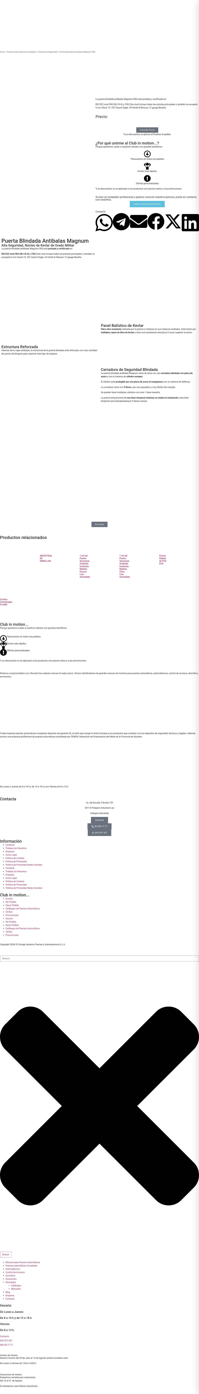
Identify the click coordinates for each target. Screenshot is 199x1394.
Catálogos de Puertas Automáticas (23, 908)
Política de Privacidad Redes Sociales (24, 864)
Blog (8, 1292)
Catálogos (16, 1285)
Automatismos (13, 1269)
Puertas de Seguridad (47, 52)
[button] (104, 223)
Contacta (10, 845)
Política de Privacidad (16, 861)
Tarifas (9, 912)
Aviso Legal (11, 855)
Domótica (10, 1275)
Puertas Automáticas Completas (21, 52)
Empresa (10, 851)
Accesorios (11, 1279)
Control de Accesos (15, 1272)
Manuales (16, 1289)
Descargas (11, 1282)
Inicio (2, 52)
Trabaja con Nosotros (16, 848)
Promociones (12, 915)
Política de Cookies (15, 858)
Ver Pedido (11, 902)
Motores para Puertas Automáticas (23, 1262)
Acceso (9, 898)
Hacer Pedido (12, 905)
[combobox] (99, 958)
